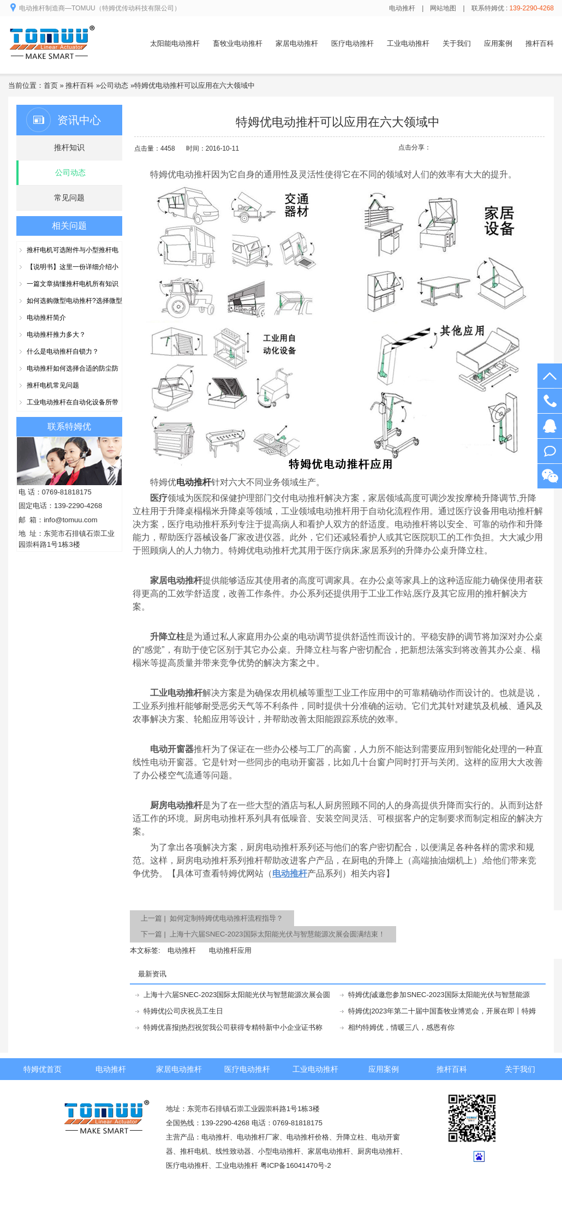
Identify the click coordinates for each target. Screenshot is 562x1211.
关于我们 (457, 43)
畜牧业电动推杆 (237, 43)
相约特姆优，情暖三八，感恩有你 (401, 1027)
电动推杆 (402, 8)
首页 (51, 85)
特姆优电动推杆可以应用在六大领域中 (194, 85)
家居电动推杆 (297, 43)
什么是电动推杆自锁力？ (63, 351)
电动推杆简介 (46, 317)
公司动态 (114, 85)
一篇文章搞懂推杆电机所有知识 (72, 284)
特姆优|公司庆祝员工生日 (183, 1011)
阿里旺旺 (549, 451)
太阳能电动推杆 (175, 43)
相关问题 (69, 225)
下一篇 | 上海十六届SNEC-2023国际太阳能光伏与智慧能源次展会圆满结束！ (263, 934)
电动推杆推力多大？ (56, 334)
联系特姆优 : (512, 8)
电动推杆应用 (230, 950)
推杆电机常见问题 (53, 385)
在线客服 (549, 426)
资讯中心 (79, 120)
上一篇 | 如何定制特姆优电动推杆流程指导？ (212, 918)
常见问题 (69, 197)
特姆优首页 (42, 1069)
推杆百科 (539, 43)
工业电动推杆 (408, 43)
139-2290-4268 (549, 401)
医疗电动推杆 (352, 43)
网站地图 (443, 8)
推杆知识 (69, 147)
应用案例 (498, 43)
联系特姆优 (69, 426)
